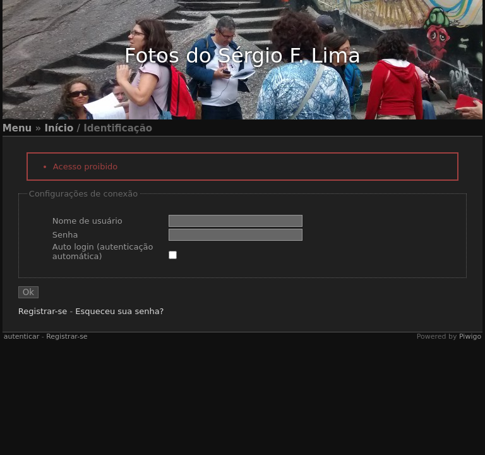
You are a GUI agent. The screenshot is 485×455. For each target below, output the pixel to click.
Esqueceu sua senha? (119, 311)
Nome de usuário (87, 221)
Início (58, 128)
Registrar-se (42, 311)
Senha (65, 235)
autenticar (21, 336)
